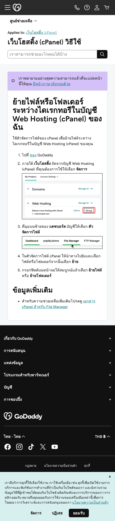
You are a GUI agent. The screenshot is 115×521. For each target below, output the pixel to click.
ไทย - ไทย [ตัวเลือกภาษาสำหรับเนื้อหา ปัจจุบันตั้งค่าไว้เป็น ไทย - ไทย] (15, 436)
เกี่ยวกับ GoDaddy (18, 338)
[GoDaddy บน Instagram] (19, 449)
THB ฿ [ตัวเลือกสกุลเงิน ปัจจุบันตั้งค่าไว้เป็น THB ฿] (103, 436)
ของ (33, 155)
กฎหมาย (31, 465)
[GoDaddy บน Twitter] (43, 449)
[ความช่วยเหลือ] (86, 7)
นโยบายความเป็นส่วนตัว (60, 465)
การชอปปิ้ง (13, 399)
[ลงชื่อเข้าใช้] (96, 7)
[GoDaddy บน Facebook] (7, 449)
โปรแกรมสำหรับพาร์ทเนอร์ (26, 375)
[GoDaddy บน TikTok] (31, 449)
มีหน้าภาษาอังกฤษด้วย (51, 84)
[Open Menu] (6, 7)
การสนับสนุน (14, 350)
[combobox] (52, 54)
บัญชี (8, 387)
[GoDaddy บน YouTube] (54, 449)
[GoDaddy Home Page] (23, 416)
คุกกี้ (87, 465)
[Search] (102, 54)
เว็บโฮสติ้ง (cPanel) (41, 32)
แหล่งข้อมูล (13, 363)
